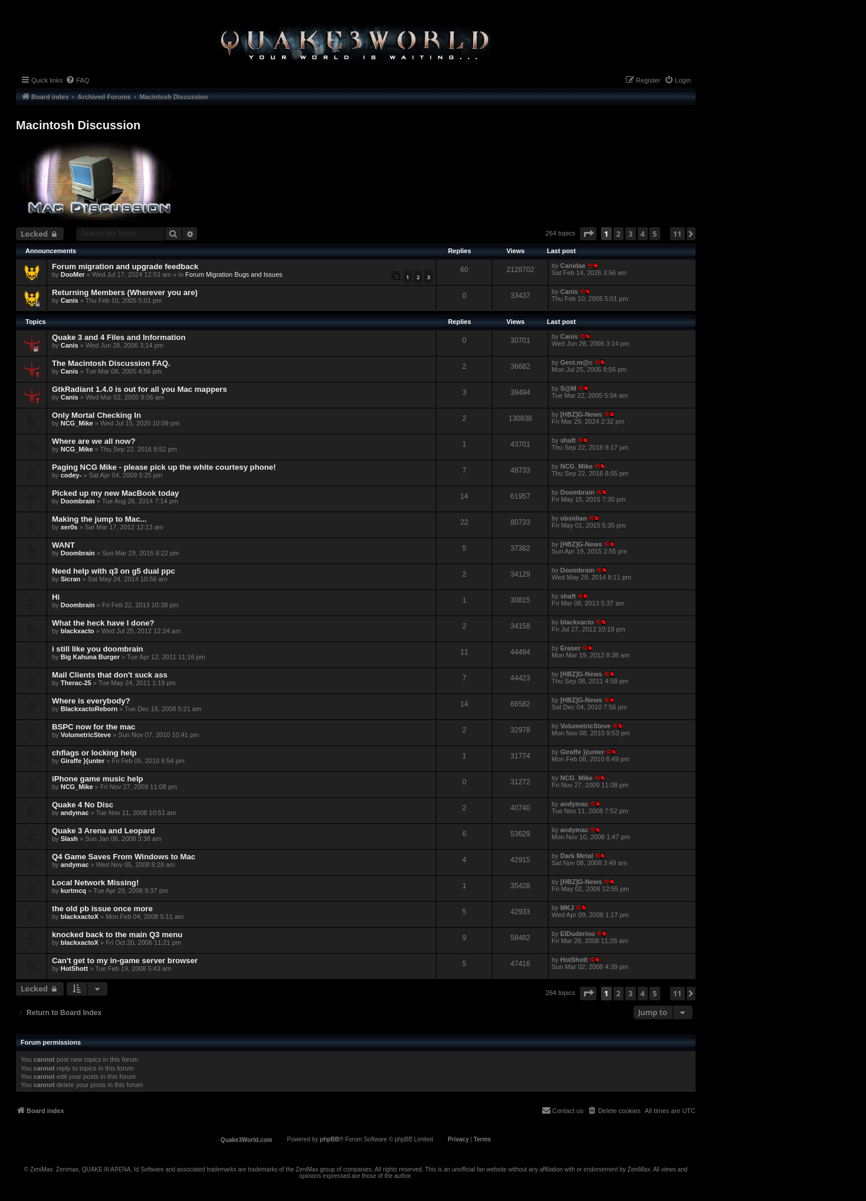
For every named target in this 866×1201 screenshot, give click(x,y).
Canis (69, 300)
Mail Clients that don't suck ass (110, 674)
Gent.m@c (576, 362)
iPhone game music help (97, 778)
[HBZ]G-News (581, 414)
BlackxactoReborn (89, 708)
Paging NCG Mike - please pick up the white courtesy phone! (164, 467)
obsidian (573, 518)
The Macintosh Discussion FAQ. (111, 363)
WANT (63, 545)
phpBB (329, 1139)
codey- (71, 475)
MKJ (567, 907)
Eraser (570, 648)
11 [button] (677, 233)
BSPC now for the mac (93, 726)
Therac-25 (76, 682)
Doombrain (78, 501)
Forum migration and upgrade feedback (125, 266)
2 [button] (618, 233)
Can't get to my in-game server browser (125, 960)
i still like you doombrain (97, 648)
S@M (568, 388)
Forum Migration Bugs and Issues (233, 274)
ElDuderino (577, 933)
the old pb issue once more (102, 908)
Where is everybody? (91, 700)
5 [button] (654, 233)
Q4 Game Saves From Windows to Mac (123, 856)
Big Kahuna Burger (90, 656)
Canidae (573, 265)
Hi (56, 597)
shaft (568, 440)
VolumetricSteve (86, 734)
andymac (75, 812)
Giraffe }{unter (83, 760)
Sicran (71, 578)
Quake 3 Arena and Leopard (103, 830)
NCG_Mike (77, 423)
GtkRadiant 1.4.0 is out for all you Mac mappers (139, 389)
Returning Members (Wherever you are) (125, 292)
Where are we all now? (93, 441)
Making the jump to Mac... (99, 519)
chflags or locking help (94, 752)
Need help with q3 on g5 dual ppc (113, 571)
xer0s (69, 527)
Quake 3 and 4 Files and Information (118, 337)
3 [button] (630, 233)
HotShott (74, 968)
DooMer (73, 274)
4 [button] (643, 233)
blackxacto (77, 630)
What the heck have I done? (103, 623)
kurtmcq (73, 890)
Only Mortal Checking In (96, 415)
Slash (69, 838)
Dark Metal (576, 855)
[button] (588, 233)
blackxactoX (80, 916)
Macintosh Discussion (78, 125)
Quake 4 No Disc (82, 804)
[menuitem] (77, 80)
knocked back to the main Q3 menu (117, 934)
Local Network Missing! (95, 882)
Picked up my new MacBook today (115, 493)
